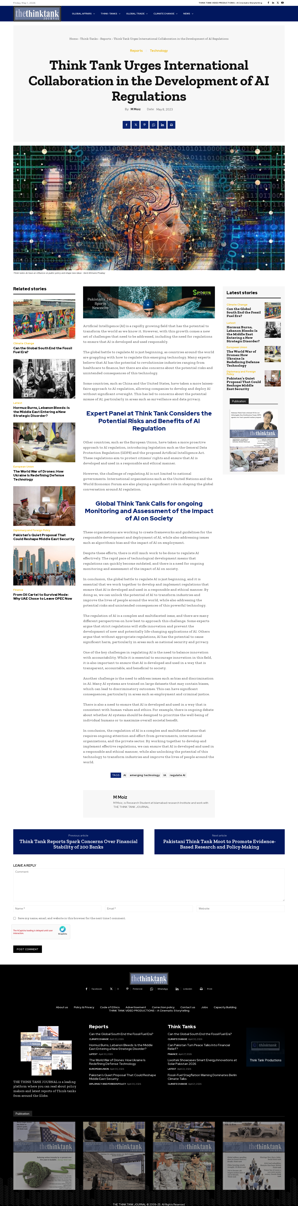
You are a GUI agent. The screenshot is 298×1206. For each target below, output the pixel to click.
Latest (17, 403)
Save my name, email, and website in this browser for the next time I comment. (72, 918)
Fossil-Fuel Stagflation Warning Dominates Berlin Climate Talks (202, 1077)
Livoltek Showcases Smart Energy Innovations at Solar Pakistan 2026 (202, 1062)
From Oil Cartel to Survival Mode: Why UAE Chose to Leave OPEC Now (42, 596)
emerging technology (145, 775)
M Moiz (136, 109)
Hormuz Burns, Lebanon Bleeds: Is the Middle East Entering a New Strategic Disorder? (41, 412)
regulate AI (177, 775)
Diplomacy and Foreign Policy (31, 530)
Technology (159, 50)
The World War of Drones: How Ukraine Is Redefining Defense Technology (38, 475)
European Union (23, 466)
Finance (18, 590)
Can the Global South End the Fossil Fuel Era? (42, 350)
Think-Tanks (89, 38)
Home (73, 38)
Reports (105, 38)
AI (124, 775)
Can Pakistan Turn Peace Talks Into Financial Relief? (199, 1047)
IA (164, 775)
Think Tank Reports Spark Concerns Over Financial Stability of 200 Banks (78, 844)
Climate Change (23, 343)
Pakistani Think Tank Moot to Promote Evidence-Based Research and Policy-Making (219, 844)
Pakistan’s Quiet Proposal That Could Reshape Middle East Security (43, 537)
